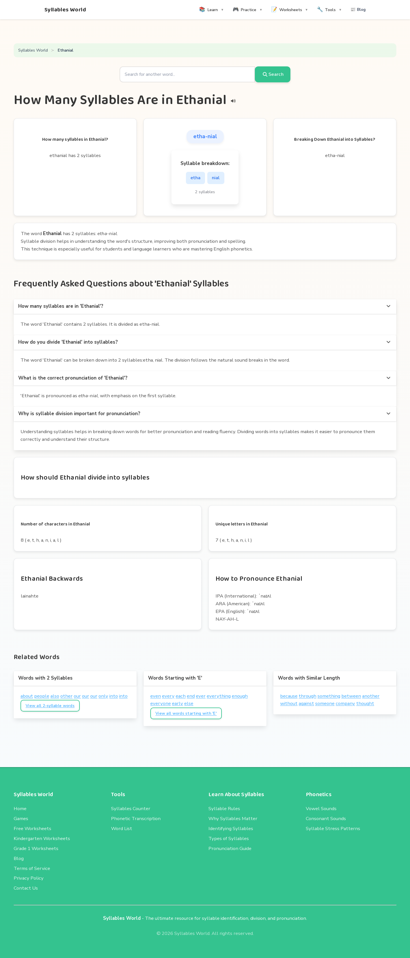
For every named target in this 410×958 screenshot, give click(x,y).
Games (21, 818)
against (306, 703)
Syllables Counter (130, 808)
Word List (121, 828)
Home (20, 808)
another (371, 696)
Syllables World (65, 9)
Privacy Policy (29, 878)
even (155, 696)
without (289, 703)
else (188, 703)
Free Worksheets (32, 828)
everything (219, 696)
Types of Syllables (228, 838)
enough (240, 696)
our (77, 696)
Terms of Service (32, 868)
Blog (19, 858)
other (66, 696)
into (113, 696)
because (289, 696)
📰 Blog (358, 9)
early (177, 703)
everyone (160, 703)
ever (201, 696)
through (307, 696)
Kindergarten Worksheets (42, 838)
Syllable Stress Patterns (333, 828)
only (103, 696)
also (54, 696)
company (345, 703)
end (191, 696)
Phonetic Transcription (136, 818)
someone (325, 703)
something (328, 696)
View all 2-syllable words (50, 705)
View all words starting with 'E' (186, 713)
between (351, 696)
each (181, 696)
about (26, 696)
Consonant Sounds (326, 818)
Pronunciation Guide (229, 848)
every (168, 696)
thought (365, 703)
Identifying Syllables (230, 828)
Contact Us (26, 888)
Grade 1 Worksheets (36, 848)
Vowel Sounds (321, 808)
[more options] (388, 306)
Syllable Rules (224, 808)
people (41, 696)
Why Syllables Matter (232, 818)
